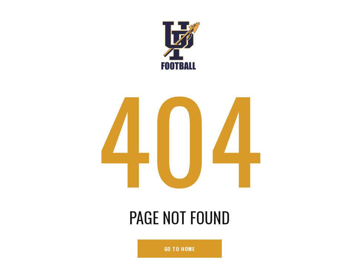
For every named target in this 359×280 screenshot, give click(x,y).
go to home (179, 249)
